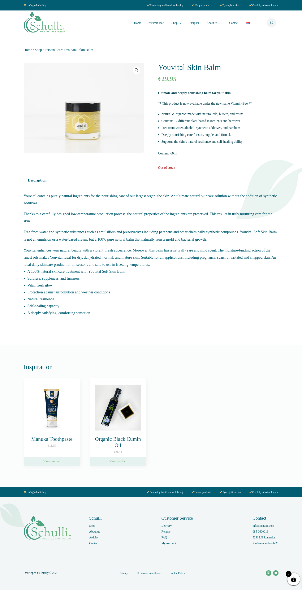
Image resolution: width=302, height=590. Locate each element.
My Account (168, 543)
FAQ (164, 537)
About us (212, 23)
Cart (262, 23)
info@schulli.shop (35, 5)
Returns (166, 531)
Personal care (54, 50)
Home (137, 23)
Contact (233, 23)
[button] (136, 70)
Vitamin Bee (156, 23)
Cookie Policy (177, 572)
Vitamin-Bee (239, 122)
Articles (93, 537)
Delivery (166, 525)
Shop (175, 23)
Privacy (124, 572)
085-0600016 (260, 531)
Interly (44, 572)
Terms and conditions (148, 572)
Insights (194, 23)
